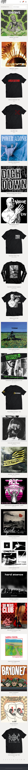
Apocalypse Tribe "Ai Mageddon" (14, 474)
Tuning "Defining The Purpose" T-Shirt (14, 411)
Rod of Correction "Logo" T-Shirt (14, 754)
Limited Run (20, 768)
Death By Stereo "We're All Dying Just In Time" (14, 380)
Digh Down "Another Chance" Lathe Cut (14, 193)
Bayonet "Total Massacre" (14, 692)
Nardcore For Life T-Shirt (14, 318)
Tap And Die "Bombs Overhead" (14, 536)
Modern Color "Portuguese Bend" (14, 661)
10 (21, 759)
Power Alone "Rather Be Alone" (14, 162)
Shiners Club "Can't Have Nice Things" (14, 630)
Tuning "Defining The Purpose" (14, 349)
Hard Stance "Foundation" (14, 598)
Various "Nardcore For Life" (14, 224)
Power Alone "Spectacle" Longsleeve (14, 286)
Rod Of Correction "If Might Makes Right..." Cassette (14, 505)
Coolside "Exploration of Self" (14, 567)
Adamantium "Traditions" (14, 68)
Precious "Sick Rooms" (14, 723)
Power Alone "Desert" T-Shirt (14, 255)
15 (24, 759)
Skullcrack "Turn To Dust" (14, 37)
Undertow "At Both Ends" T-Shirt (14, 99)
